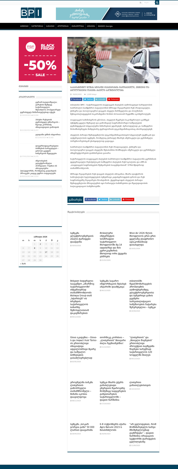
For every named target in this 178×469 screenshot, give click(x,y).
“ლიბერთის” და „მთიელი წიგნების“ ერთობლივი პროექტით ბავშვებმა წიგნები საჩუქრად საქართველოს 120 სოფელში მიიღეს (141, 346)
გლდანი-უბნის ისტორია (47, 134)
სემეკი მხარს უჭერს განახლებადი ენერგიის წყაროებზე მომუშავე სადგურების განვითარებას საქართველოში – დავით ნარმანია (113, 391)
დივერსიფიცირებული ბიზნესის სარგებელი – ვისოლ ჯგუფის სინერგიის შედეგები (47, 150)
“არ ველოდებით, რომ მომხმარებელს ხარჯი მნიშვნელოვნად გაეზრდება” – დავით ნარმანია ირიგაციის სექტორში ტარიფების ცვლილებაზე (142, 433)
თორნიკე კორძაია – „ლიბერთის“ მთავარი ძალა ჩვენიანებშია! (113, 340)
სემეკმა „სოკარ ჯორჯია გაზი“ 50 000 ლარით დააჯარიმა (82, 427)
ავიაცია (91, 26)
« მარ (23, 264)
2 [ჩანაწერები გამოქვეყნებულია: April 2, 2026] (40, 244)
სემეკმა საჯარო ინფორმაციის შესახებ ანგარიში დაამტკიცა (113, 284)
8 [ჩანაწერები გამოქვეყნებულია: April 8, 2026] (34, 248)
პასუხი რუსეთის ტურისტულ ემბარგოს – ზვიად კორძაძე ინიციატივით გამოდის (47, 123)
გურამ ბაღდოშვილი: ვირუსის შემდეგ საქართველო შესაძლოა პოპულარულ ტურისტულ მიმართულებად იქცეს (40, 107)
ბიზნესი (24, 26)
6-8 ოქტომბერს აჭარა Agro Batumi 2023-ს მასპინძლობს (113, 427)
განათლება (78, 26)
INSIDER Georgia (105, 26)
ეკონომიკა (37, 26)
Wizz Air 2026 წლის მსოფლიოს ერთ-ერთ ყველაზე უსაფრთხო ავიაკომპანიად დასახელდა (142, 239)
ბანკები (50, 26)
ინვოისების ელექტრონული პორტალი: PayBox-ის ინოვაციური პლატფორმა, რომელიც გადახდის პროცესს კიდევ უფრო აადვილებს (38, 167)
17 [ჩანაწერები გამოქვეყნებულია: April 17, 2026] (46, 252)
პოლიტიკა (63, 26)
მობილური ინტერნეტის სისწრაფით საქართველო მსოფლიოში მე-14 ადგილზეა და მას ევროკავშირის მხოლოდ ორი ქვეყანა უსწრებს (113, 245)
